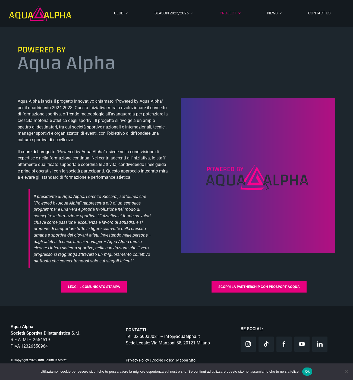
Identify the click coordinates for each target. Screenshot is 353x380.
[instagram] (248, 344)
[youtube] (302, 344)
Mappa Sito (186, 360)
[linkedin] (319, 344)
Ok (307, 371)
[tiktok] (266, 344)
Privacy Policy (137, 360)
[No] (346, 371)
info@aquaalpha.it (182, 336)
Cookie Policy (163, 360)
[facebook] (284, 344)
